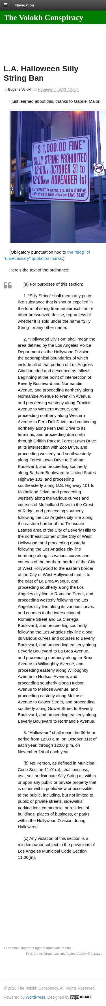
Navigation (24, 5)
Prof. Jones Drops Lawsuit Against (64, 953)
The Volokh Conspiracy (43, 17)
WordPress (35, 997)
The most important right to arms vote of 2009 (38, 948)
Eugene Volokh (20, 89)
